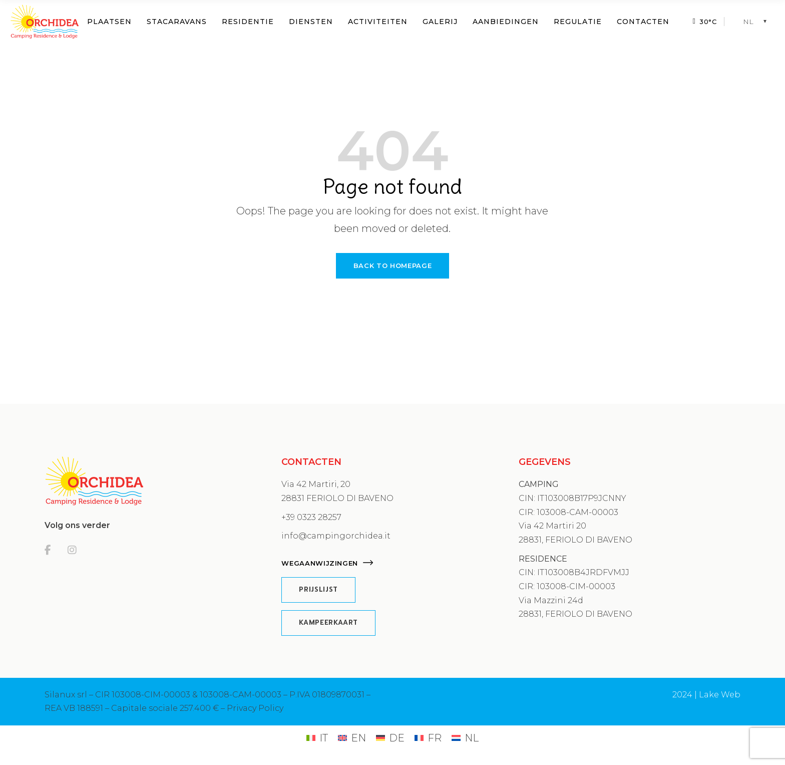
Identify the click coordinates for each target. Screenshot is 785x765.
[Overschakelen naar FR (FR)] (428, 737)
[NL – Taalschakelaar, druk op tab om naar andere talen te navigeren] (757, 21)
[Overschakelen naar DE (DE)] (390, 737)
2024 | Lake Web (706, 694)
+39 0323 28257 (311, 517)
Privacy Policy (255, 708)
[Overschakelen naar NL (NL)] (465, 737)
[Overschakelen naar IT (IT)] (317, 737)
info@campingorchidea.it (335, 536)
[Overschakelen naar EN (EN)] (352, 737)
